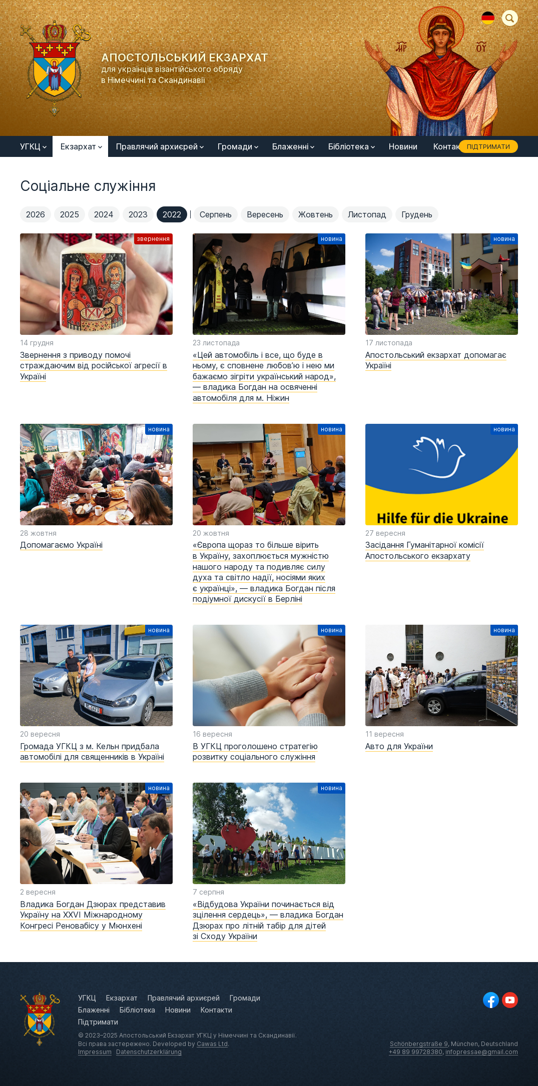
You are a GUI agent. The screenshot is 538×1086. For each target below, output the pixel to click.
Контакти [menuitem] (451, 146)
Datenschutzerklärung (149, 1052)
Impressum (95, 1052)
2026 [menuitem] (35, 214)
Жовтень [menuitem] (315, 214)
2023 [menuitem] (138, 214)
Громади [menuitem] (238, 146)
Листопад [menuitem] (367, 214)
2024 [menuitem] (104, 214)
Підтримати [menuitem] (488, 146)
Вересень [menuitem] (265, 214)
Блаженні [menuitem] (293, 146)
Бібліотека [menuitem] (351, 146)
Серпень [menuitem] (216, 214)
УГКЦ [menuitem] (33, 146)
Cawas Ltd (212, 1044)
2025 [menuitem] (69, 214)
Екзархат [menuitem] (81, 146)
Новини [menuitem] (403, 146)
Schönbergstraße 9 (419, 1044)
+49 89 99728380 (415, 1052)
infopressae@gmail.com (481, 1052)
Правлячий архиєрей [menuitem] (160, 146)
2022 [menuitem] (172, 214)
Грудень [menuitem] (416, 214)
